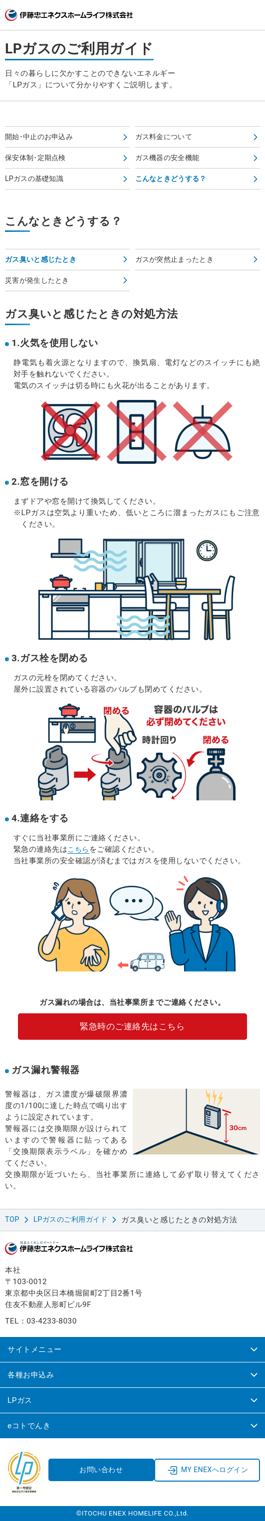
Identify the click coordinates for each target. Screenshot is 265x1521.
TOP (12, 1219)
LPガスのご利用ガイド (73, 1219)
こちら (79, 849)
